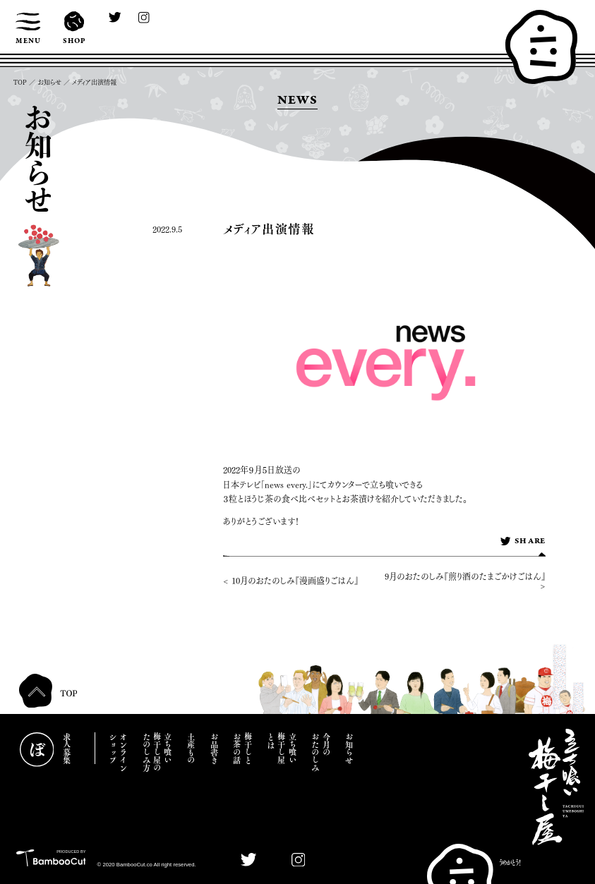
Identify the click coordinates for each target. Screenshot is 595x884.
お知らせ (49, 82)
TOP (20, 82)
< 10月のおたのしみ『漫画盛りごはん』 (291, 580)
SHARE (522, 542)
